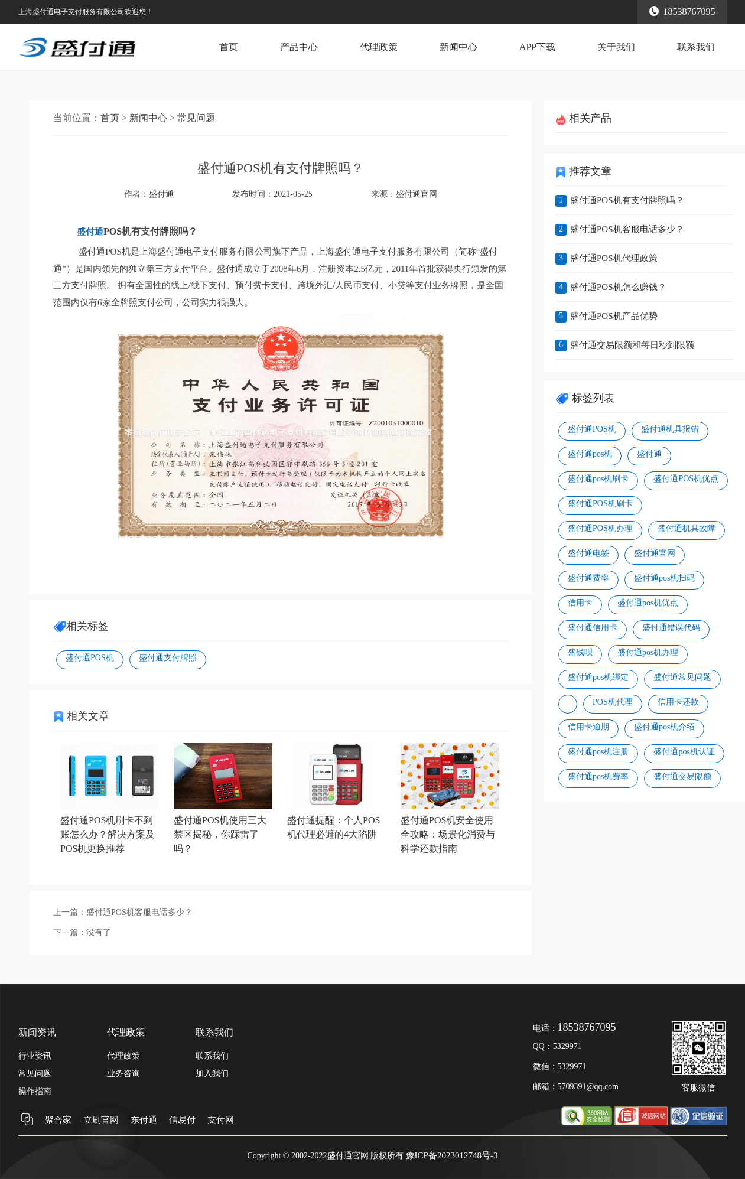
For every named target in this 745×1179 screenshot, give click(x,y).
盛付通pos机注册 (598, 751)
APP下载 (537, 47)
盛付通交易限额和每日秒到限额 (632, 345)
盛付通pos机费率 (598, 776)
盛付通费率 (588, 578)
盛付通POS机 (90, 657)
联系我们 (696, 47)
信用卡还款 (678, 702)
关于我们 (616, 47)
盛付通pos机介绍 (664, 726)
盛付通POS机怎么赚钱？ (618, 287)
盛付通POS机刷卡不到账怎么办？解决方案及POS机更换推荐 (107, 834)
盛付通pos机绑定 (598, 677)
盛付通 (649, 454)
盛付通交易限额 (682, 776)
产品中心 (299, 47)
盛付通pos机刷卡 (598, 478)
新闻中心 (458, 47)
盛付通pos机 (590, 454)
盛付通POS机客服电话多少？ (139, 912)
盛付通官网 (416, 194)
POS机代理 (613, 702)
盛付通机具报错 (670, 429)
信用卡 (580, 602)
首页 (228, 47)
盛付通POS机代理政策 (614, 258)
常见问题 (196, 118)
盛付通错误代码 (671, 627)
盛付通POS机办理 (600, 528)
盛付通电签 (588, 553)
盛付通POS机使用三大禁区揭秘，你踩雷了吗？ (220, 834)
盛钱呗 (580, 652)
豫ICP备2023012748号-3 (452, 1155)
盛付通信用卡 (592, 627)
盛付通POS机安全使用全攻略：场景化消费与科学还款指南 (448, 834)
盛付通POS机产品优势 (614, 316)
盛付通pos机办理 (647, 652)
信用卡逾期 (588, 726)
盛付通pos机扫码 (664, 578)
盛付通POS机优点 (685, 478)
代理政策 (379, 47)
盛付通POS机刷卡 (600, 503)
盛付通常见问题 (682, 677)
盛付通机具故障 (686, 528)
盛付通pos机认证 (683, 751)
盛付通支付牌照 (168, 657)
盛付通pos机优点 (647, 602)
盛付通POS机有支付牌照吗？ (627, 200)
